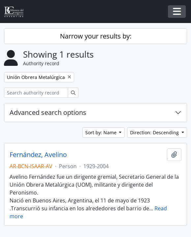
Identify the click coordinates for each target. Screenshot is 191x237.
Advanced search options (48, 112)
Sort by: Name (101, 132)
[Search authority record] (36, 93)
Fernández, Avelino (38, 155)
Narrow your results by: (95, 36)
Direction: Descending (155, 132)
